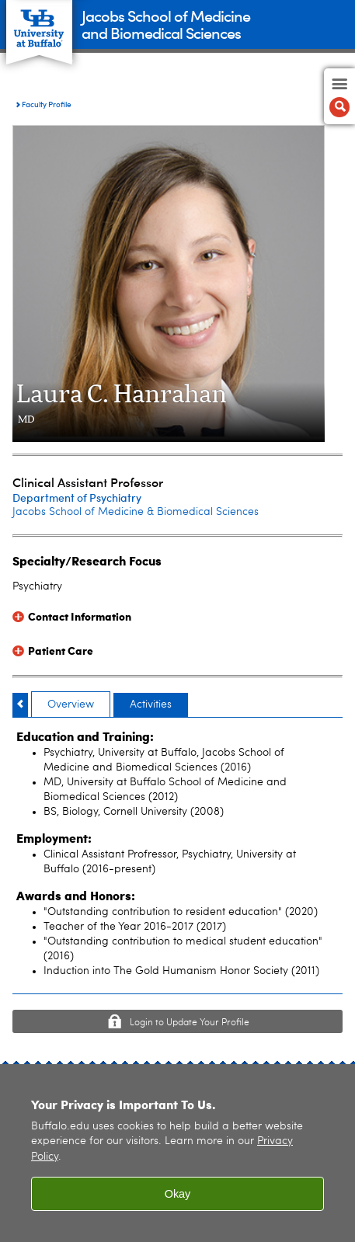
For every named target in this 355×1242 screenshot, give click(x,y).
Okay (178, 1194)
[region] (177, 1153)
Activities (151, 704)
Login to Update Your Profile (189, 1023)
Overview (70, 704)
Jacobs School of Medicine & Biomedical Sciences (135, 511)
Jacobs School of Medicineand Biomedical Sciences (166, 24)
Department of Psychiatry (76, 497)
